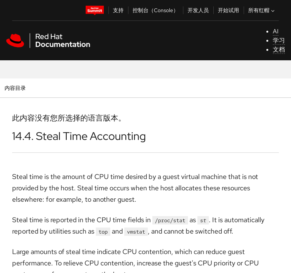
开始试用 (228, 10)
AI (275, 31)
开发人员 (198, 10)
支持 (118, 10)
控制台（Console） (155, 10)
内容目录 (15, 87)
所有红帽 (262, 10)
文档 (279, 49)
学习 (279, 40)
